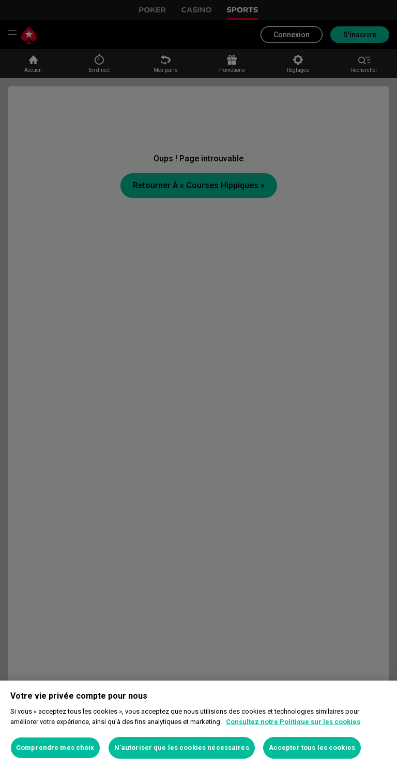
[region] (198, 725)
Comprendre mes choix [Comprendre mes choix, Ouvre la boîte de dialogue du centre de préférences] (55, 747)
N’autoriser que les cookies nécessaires (181, 747)
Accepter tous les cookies (312, 747)
